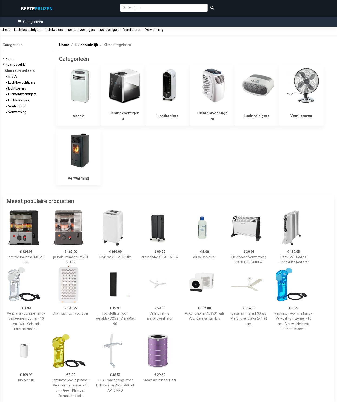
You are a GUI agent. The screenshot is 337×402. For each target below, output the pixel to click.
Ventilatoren (132, 30)
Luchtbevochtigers (28, 30)
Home (11, 59)
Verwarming (154, 30)
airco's (6, 30)
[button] (30, 21)
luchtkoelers (54, 30)
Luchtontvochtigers (80, 30)
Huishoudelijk (16, 64)
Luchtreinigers (109, 30)
